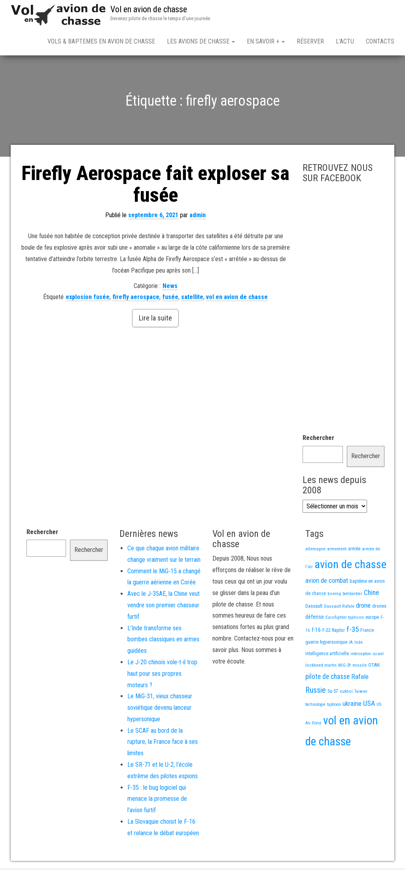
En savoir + (266, 41)
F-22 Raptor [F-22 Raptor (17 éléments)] (333, 632)
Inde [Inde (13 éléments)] (358, 643)
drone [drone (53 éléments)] (363, 607)
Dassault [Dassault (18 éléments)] (313, 607)
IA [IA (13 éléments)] (351, 643)
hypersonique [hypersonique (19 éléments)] (333, 643)
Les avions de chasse (201, 41)
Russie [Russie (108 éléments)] (315, 691)
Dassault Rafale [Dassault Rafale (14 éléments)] (339, 607)
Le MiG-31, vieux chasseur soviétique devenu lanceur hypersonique (159, 709)
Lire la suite (155, 319)
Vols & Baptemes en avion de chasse (101, 41)
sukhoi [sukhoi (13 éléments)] (346, 693)
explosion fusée (88, 298)
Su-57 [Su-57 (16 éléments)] (332, 693)
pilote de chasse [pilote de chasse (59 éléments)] (327, 678)
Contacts (380, 41)
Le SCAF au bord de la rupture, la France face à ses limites (162, 743)
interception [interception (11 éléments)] (360, 655)
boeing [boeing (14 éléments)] (334, 595)
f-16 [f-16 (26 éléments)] (316, 631)
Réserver (310, 41)
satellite (192, 298)
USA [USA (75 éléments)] (369, 705)
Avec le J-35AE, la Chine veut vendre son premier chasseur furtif (163, 606)
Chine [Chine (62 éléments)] (371, 594)
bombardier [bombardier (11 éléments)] (352, 595)
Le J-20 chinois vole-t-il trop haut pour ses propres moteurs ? (162, 675)
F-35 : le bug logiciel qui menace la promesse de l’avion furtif (157, 800)
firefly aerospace (135, 298)
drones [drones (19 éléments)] (379, 607)
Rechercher (318, 439)
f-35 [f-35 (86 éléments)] (352, 630)
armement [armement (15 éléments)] (336, 550)
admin (197, 216)
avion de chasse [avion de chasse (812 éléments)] (350, 565)
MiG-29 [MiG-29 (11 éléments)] (344, 666)
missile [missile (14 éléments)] (359, 666)
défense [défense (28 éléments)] (314, 618)
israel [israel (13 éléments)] (378, 655)
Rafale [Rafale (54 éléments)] (360, 678)
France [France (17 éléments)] (367, 632)
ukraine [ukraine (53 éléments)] (352, 705)
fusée (170, 298)
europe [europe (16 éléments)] (372, 619)
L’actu (345, 41)
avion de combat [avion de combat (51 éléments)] (326, 582)
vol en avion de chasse (237, 298)
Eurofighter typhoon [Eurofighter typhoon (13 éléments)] (345, 619)
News (170, 287)
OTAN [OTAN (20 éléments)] (374, 666)
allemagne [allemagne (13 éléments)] (315, 550)
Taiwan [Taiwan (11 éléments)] (360, 693)
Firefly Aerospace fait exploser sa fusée (155, 185)
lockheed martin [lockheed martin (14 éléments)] (321, 666)
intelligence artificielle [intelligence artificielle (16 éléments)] (327, 655)
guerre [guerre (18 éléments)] (311, 643)
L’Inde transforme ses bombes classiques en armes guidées (163, 641)
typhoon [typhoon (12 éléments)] (334, 706)
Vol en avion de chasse (148, 9)
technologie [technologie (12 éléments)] (315, 706)
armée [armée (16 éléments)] (354, 550)
